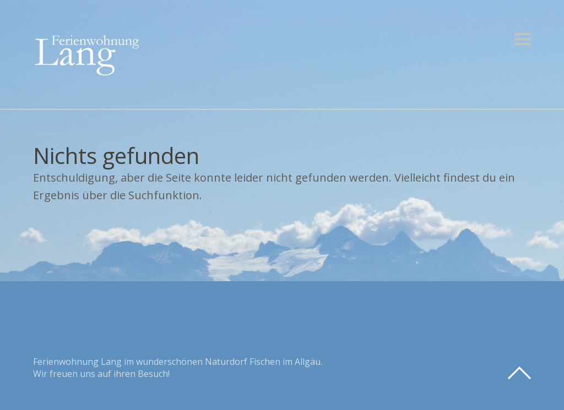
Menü (522, 39)
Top (519, 373)
